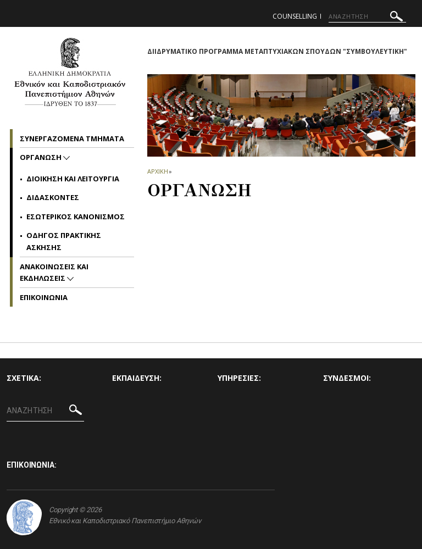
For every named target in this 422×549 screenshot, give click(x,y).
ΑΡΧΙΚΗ (157, 171)
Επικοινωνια (44, 297)
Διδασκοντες (52, 197)
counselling (295, 16)
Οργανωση (41, 157)
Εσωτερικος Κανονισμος (75, 216)
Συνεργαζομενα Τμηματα (72, 138)
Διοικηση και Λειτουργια (72, 179)
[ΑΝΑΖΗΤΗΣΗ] (367, 16)
